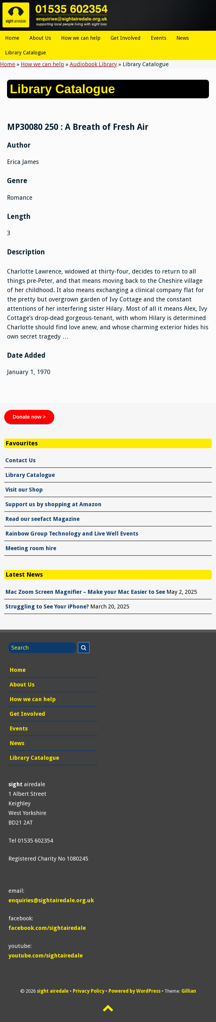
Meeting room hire (30, 548)
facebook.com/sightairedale (47, 928)
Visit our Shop (24, 489)
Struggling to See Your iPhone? (47, 606)
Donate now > (29, 417)
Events (158, 38)
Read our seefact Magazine (42, 519)
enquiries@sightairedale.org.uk (51, 900)
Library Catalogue (25, 52)
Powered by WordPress (134, 991)
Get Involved (126, 38)
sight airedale (53, 991)
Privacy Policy (88, 991)
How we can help (80, 38)
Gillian (188, 991)
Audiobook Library (93, 64)
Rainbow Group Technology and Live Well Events (71, 533)
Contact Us (20, 460)
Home (12, 38)
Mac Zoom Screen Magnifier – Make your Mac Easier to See (85, 591)
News (182, 38)
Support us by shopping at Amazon (53, 504)
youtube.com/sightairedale (45, 955)
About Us (40, 38)
